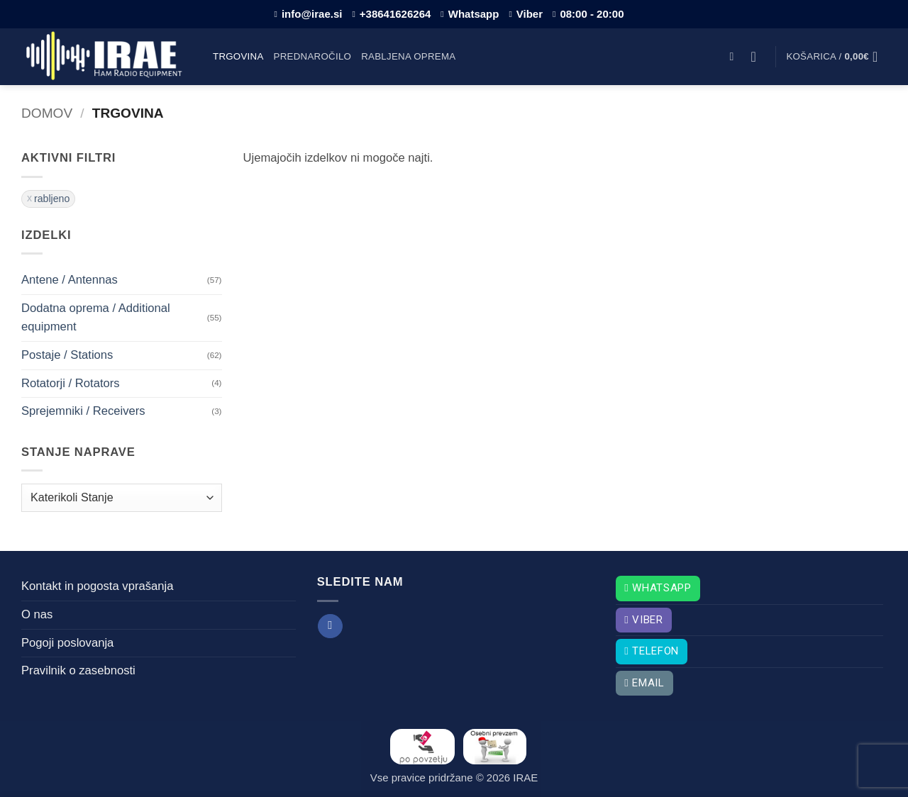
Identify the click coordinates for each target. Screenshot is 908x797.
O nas (36, 614)
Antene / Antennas (69, 279)
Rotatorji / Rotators (70, 383)
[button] (735, 56)
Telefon (651, 651)
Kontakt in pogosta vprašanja (97, 586)
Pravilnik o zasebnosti (78, 670)
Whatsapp (470, 14)
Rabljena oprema (408, 56)
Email (644, 682)
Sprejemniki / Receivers (83, 411)
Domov (46, 113)
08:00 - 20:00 (588, 14)
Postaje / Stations (67, 355)
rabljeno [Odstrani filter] (52, 198)
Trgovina (238, 56)
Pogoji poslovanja (67, 643)
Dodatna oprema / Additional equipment (95, 317)
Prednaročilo (313, 56)
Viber (526, 14)
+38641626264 (391, 14)
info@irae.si (309, 14)
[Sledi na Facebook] (330, 626)
